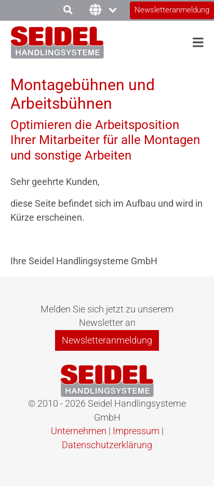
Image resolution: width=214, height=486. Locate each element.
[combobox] (95, 11)
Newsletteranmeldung (172, 10)
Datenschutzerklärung (107, 445)
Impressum (136, 431)
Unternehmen (78, 431)
